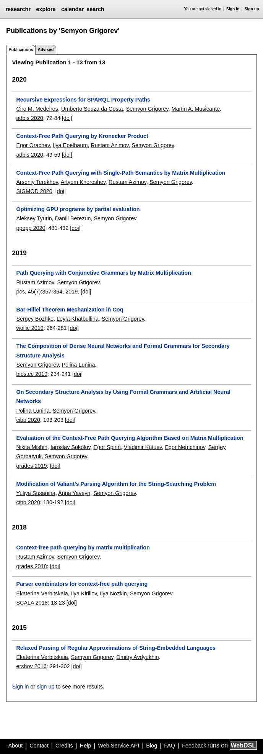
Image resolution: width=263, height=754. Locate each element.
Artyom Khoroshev (83, 182)
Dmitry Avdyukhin (138, 657)
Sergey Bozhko (35, 319)
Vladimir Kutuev (143, 447)
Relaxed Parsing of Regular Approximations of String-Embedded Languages (116, 648)
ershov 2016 (31, 666)
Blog (151, 746)
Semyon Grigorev (147, 109)
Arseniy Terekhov (37, 182)
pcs (20, 291)
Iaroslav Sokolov (70, 447)
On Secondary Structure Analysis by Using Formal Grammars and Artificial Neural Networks (123, 396)
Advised (45, 49)
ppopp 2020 (30, 228)
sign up (45, 687)
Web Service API (118, 746)
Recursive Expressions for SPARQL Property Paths (83, 100)
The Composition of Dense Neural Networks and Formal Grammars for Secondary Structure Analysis (122, 350)
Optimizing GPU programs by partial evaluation (78, 209)
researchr (18, 9)
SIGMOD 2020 (34, 191)
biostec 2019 (31, 374)
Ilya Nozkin (113, 593)
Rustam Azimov (109, 145)
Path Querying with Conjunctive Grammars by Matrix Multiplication (103, 273)
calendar (72, 9)
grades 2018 (31, 566)
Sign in (233, 9)
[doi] (67, 118)
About (15, 746)
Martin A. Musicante (196, 109)
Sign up (252, 9)
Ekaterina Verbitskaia (42, 593)
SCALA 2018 (31, 603)
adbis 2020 (29, 118)
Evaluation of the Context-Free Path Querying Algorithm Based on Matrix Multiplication (129, 438)
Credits (64, 746)
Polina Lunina (78, 365)
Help (85, 746)
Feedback (194, 746)
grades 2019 (31, 466)
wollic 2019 (29, 328)
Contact (39, 746)
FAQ (169, 746)
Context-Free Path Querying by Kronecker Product (82, 136)
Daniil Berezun (73, 218)
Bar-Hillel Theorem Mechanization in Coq (69, 310)
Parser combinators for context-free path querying (82, 584)
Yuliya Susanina (35, 493)
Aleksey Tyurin (34, 218)
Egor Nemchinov (185, 447)
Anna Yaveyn (74, 493)
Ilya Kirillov (84, 593)
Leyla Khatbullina (78, 319)
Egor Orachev (33, 145)
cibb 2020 (28, 420)
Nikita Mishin (31, 447)
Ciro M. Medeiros (37, 109)
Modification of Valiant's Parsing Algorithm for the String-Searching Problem (116, 484)
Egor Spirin (107, 447)
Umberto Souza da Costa (92, 109)
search (95, 9)
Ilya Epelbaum (70, 145)
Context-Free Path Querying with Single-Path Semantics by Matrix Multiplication (120, 173)
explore (45, 9)
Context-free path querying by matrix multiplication (82, 547)
